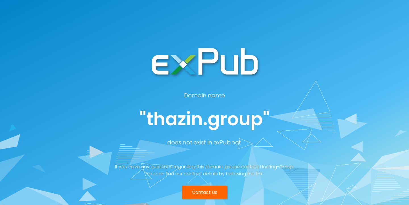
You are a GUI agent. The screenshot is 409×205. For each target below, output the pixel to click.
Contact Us (204, 192)
